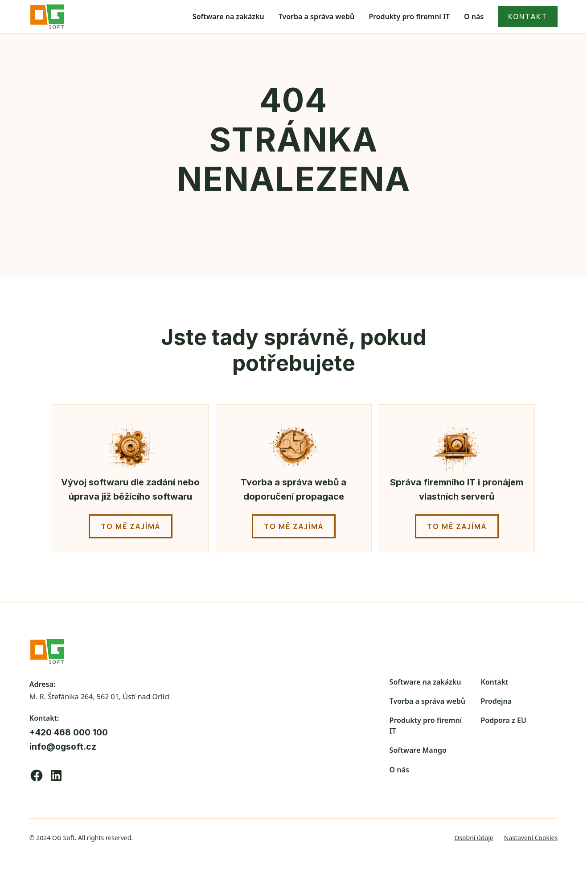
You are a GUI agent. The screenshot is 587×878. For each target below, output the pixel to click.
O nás (474, 16)
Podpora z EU (503, 720)
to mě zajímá (130, 526)
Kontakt (494, 682)
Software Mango (418, 750)
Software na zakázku (228, 16)
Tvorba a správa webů (316, 16)
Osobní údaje (473, 837)
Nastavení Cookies (531, 837)
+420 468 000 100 (68, 732)
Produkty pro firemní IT (409, 16)
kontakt (527, 16)
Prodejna (496, 701)
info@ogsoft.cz (62, 746)
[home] (47, 16)
